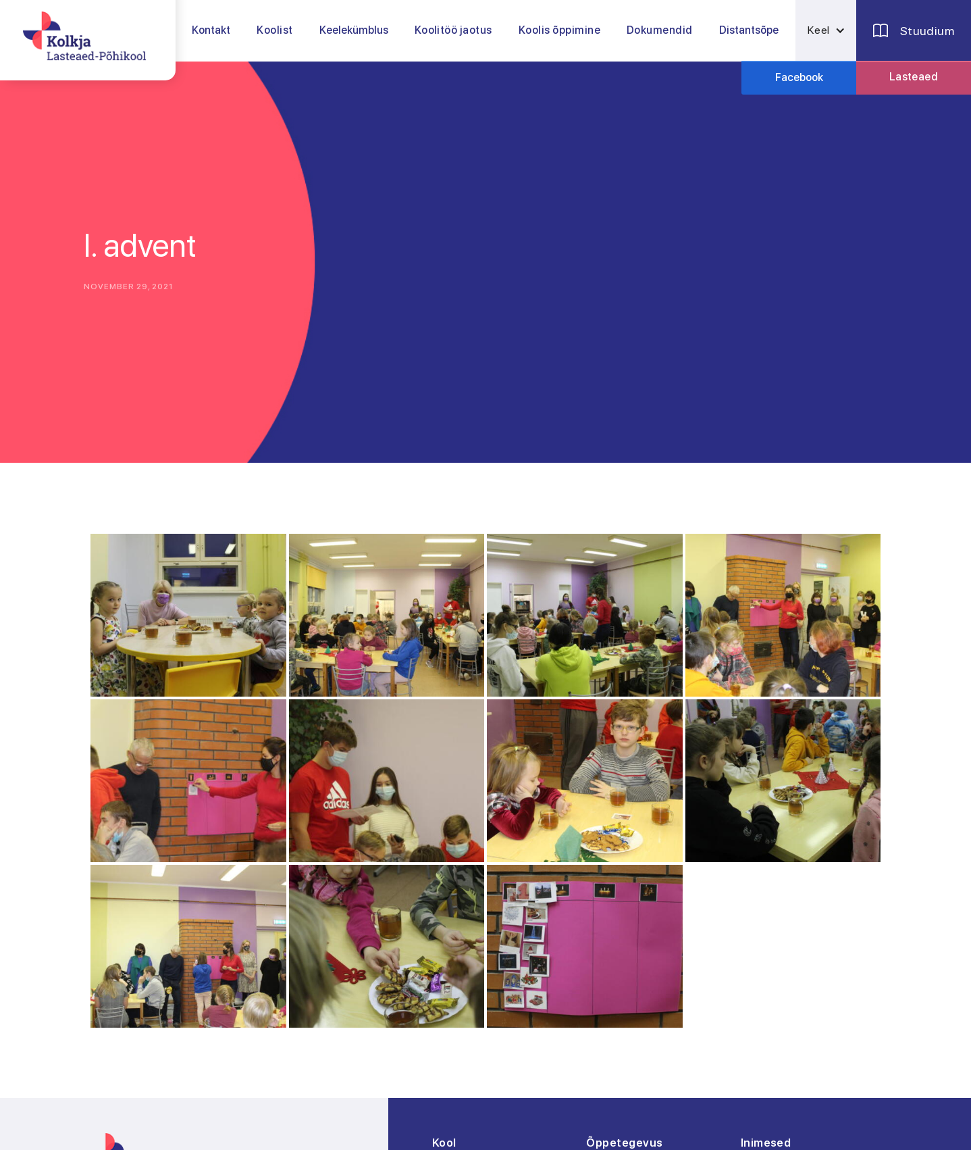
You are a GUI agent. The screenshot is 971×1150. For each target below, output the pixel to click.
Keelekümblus (353, 30)
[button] (275, 30)
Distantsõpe (749, 30)
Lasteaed (914, 76)
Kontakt (211, 30)
